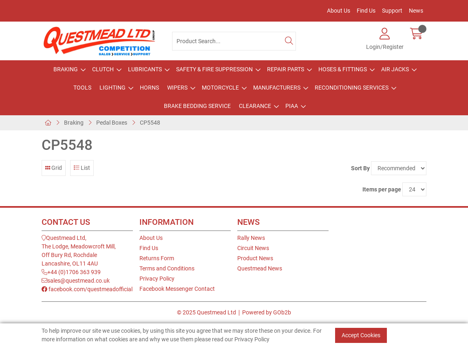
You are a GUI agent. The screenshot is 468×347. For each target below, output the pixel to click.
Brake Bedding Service (197, 106)
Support (392, 10)
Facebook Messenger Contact (177, 289)
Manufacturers (276, 87)
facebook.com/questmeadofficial (87, 289)
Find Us (366, 10)
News (416, 10)
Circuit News (253, 248)
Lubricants (145, 69)
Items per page (381, 189)
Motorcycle (220, 87)
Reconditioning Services (352, 87)
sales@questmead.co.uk (76, 280)
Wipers (177, 87)
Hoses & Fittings (342, 69)
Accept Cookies (361, 335)
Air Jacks (395, 69)
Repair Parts (285, 69)
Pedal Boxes (111, 122)
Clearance (255, 106)
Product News (255, 258)
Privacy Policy (156, 278)
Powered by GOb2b (266, 312)
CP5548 (150, 122)
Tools (82, 87)
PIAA (291, 106)
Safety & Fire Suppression (214, 69)
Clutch (103, 69)
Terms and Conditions (166, 268)
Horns (149, 87)
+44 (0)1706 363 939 (71, 272)
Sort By (360, 168)
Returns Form (156, 258)
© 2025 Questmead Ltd (206, 312)
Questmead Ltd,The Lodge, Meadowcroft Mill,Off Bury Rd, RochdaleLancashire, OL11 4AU (79, 251)
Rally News (251, 238)
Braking (65, 69)
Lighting (112, 87)
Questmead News (259, 268)
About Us (338, 10)
